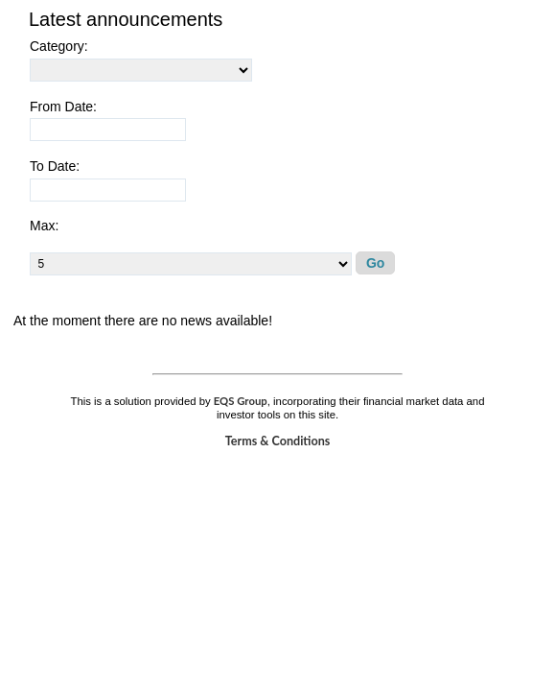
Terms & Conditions (278, 441)
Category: (59, 46)
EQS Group (240, 400)
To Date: (55, 166)
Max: (44, 225)
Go (375, 263)
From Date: (63, 106)
